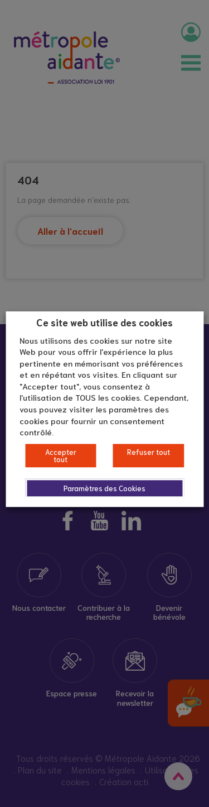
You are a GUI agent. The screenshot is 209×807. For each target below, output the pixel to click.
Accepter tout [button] (60, 455)
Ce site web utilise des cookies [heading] (104, 322)
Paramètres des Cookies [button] (104, 488)
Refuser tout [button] (148, 452)
